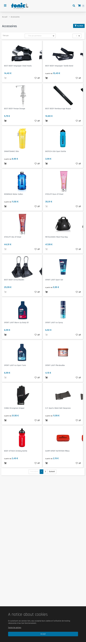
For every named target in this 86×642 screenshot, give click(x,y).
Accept (43, 634)
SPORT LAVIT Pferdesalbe (55, 365)
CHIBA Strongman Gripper (14, 408)
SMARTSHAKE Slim (11, 151)
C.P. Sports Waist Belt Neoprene (58, 408)
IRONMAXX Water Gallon (13, 194)
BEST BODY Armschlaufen (14, 280)
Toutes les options (14, 627)
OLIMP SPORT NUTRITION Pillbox (57, 451)
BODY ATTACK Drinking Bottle (15, 451)
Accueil (4, 17)
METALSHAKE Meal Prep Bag (56, 237)
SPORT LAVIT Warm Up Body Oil (16, 322)
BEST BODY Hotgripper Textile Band (59, 66)
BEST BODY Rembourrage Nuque (58, 108)
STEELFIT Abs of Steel (12, 237)
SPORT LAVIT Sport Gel (54, 280)
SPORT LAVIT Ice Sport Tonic (15, 365)
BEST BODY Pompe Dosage (14, 108)
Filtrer (79, 26)
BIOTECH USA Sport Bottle (55, 151)
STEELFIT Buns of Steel (54, 194)
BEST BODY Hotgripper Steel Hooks (18, 66)
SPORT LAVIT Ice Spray (54, 322)
